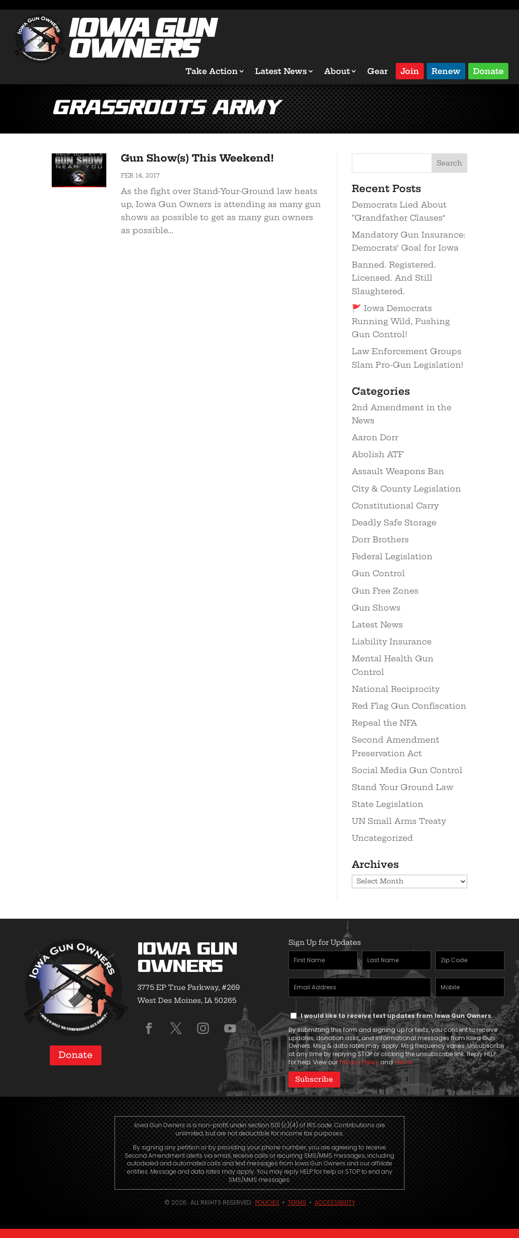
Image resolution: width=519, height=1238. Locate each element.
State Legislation (387, 804)
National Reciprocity (396, 689)
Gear (377, 71)
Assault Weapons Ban (398, 471)
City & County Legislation (406, 488)
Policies (267, 1202)
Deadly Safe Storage (394, 522)
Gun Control (378, 573)
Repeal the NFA (384, 723)
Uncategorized (382, 838)
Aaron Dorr (375, 437)
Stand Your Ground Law (402, 787)
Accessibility (335, 1202)
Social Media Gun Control (407, 770)
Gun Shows (376, 607)
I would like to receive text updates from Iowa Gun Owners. (397, 1016)
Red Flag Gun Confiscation (409, 706)
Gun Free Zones (385, 591)
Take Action (212, 71)
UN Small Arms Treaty (399, 821)
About (337, 71)
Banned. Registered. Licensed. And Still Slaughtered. (394, 278)
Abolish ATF (378, 454)
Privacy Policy (359, 1062)
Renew (446, 70)
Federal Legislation (392, 556)
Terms (403, 1062)
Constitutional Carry (395, 505)
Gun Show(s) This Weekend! (197, 158)
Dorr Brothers (380, 539)
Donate (488, 70)
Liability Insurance (392, 641)
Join (410, 70)
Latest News (281, 71)
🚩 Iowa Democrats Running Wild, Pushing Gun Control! (401, 321)
